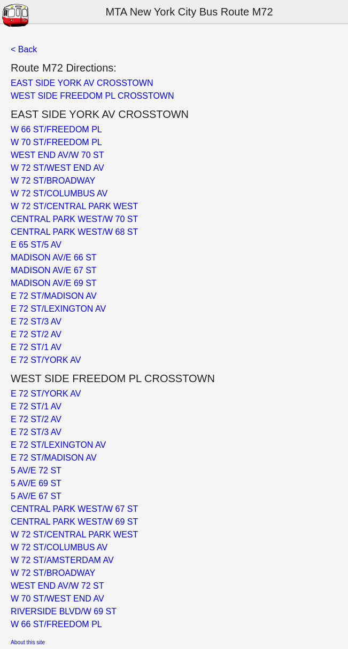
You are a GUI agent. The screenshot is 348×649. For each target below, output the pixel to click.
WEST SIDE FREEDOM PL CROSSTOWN (92, 95)
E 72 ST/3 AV (36, 321)
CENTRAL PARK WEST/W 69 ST (74, 521)
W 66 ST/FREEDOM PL (56, 129)
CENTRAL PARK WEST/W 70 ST (74, 219)
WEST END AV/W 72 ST (57, 585)
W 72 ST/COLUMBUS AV (59, 193)
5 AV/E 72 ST (36, 470)
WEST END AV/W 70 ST (57, 155)
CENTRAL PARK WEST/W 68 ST (74, 231)
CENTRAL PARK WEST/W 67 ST (74, 508)
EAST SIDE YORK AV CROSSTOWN (82, 83)
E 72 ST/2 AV (36, 334)
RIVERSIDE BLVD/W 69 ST (64, 611)
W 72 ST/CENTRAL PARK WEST (74, 206)
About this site (28, 642)
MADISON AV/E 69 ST (54, 283)
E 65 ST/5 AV (36, 244)
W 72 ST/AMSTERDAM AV (62, 560)
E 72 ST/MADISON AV (54, 295)
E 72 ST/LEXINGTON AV (58, 308)
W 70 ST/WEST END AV (57, 598)
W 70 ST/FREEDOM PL (56, 142)
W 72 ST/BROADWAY (53, 180)
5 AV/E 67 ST (36, 496)
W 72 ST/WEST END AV (57, 167)
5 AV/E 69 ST (36, 483)
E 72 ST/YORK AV (46, 360)
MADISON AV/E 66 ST (54, 257)
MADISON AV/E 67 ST (54, 270)
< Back (24, 49)
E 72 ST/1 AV (36, 347)
